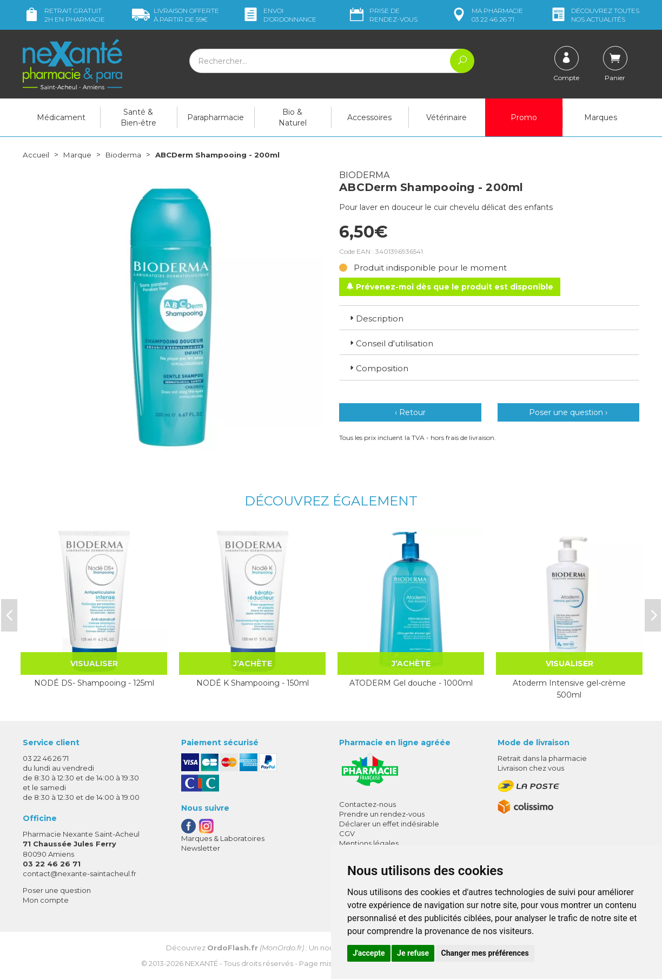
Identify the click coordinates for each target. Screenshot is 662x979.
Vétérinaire (446, 117)
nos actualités (594, 14)
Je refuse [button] (413, 953)
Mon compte (46, 900)
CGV (347, 833)
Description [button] (375, 318)
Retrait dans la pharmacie (542, 758)
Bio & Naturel (293, 117)
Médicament (61, 117)
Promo (524, 117)
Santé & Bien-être (138, 117)
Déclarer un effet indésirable (389, 823)
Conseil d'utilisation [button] (390, 343)
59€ (175, 14)
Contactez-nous (367, 804)
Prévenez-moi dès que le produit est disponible (449, 286)
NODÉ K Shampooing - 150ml (252, 683)
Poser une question (57, 890)
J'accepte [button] (369, 953)
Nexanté (201, 962)
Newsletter (200, 848)
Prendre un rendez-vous (382, 814)
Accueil (36, 155)
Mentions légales (369, 843)
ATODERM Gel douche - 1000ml (411, 683)
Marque (78, 155)
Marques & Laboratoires (222, 838)
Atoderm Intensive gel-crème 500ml (569, 689)
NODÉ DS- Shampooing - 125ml (94, 683)
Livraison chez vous (531, 768)
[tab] (489, 317)
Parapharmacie (215, 117)
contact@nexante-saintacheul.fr (79, 873)
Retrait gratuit (64, 14)
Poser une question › (568, 412)
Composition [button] (378, 368)
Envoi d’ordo (279, 14)
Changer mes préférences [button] (485, 953)
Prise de (383, 14)
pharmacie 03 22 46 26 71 (486, 14)
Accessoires (369, 117)
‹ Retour (410, 412)
